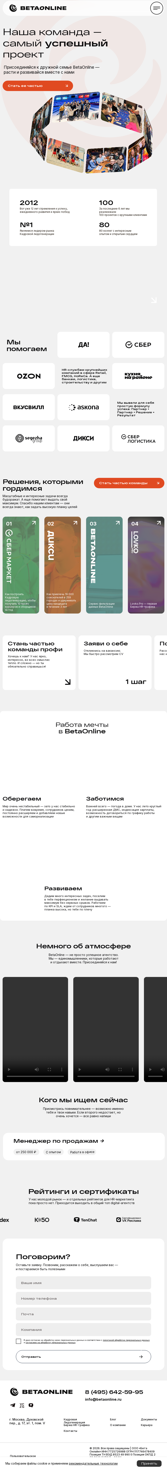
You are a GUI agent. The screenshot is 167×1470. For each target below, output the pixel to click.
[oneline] (83, 1329)
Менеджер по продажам (58, 1141)
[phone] (83, 1298)
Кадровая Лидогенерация (74, 1421)
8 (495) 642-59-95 (114, 1392)
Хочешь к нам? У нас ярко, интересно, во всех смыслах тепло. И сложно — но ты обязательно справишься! (29, 661)
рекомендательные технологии (93, 1463)
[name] (83, 1282)
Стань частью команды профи (35, 646)
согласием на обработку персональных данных (50, 1342)
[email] (83, 1313)
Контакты (70, 1431)
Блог (113, 1419)
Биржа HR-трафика (77, 1425)
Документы (149, 1419)
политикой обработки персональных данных (126, 1340)
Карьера (146, 1425)
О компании (118, 1425)
